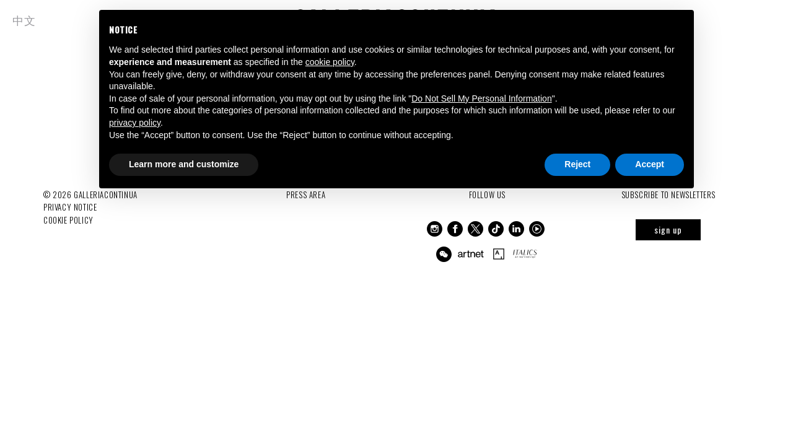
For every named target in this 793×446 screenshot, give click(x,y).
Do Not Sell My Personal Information (481, 98)
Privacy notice (70, 207)
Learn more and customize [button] (184, 164)
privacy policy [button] (134, 123)
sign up (668, 229)
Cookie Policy (68, 220)
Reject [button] (577, 164)
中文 (23, 20)
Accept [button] (649, 164)
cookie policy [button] (329, 62)
